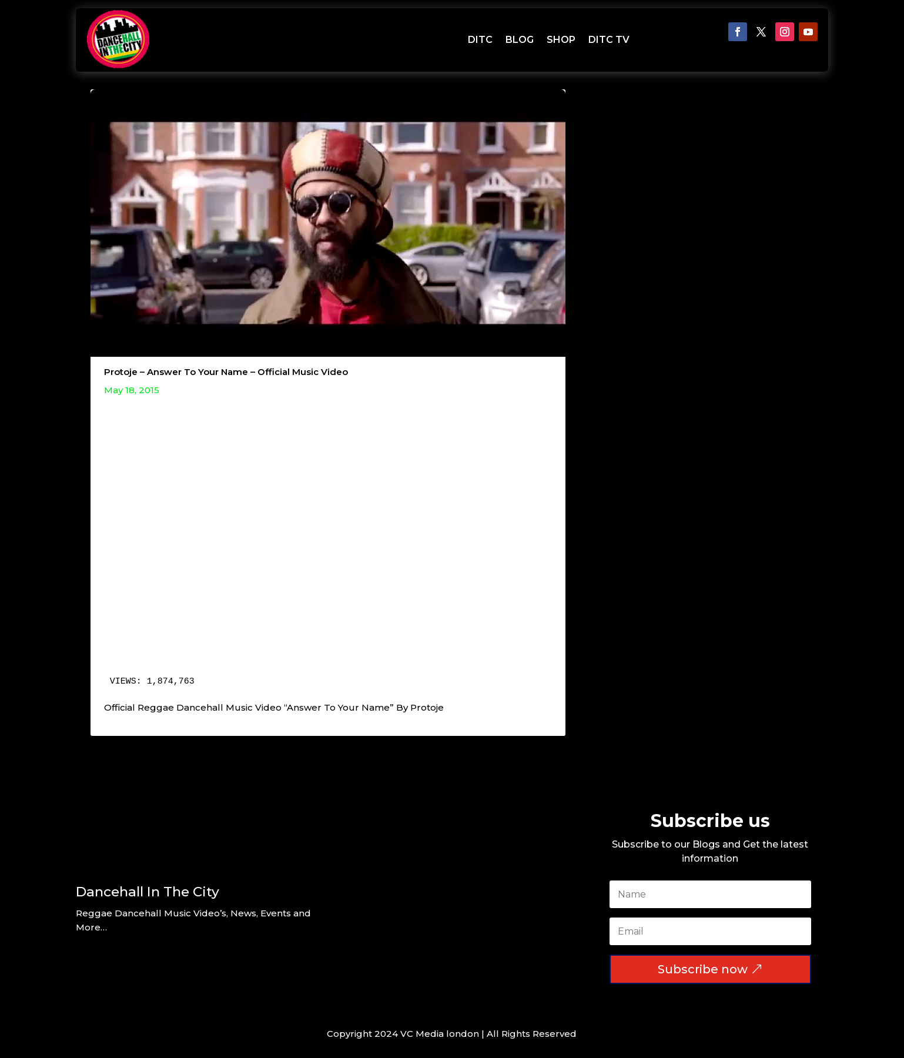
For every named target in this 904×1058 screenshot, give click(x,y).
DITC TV (609, 39)
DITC (480, 39)
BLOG (519, 39)
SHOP (561, 39)
